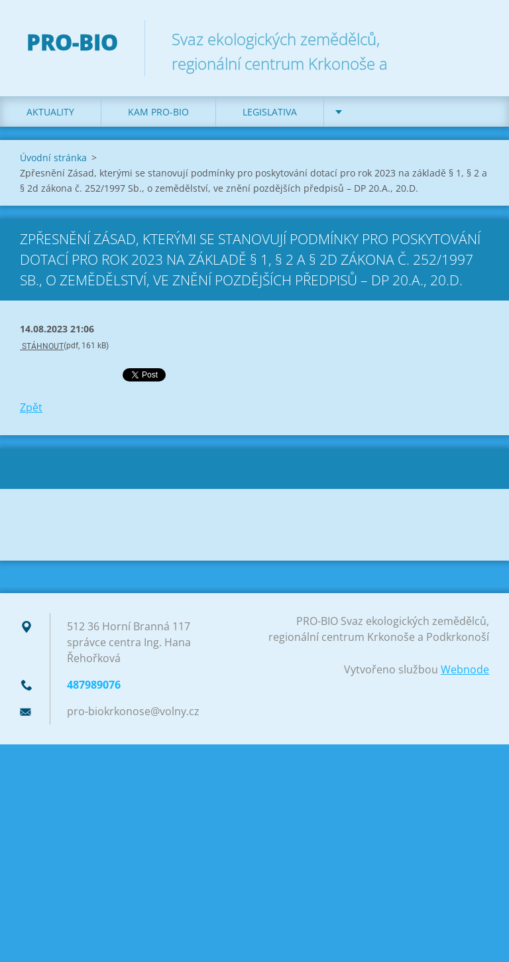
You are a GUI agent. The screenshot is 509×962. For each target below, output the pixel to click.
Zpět (31, 407)
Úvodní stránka (53, 157)
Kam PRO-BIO (158, 111)
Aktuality (50, 111)
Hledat (474, 38)
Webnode (465, 669)
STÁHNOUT (42, 346)
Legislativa (270, 111)
